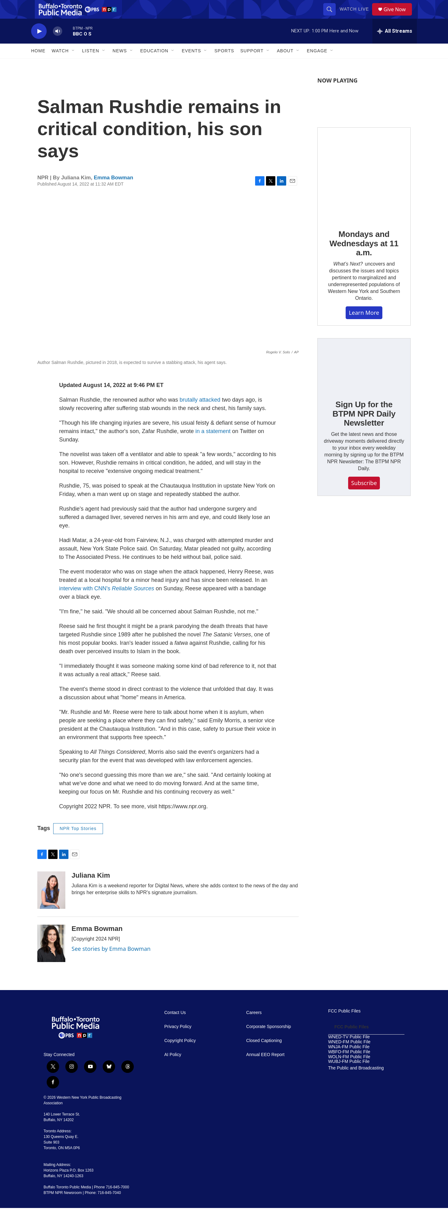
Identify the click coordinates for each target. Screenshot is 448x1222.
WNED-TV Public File (349, 1051)
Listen (90, 64)
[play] (39, 45)
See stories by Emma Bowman (111, 962)
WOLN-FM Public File (349, 1071)
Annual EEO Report (265, 1068)
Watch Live (356, 16)
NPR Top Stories (78, 842)
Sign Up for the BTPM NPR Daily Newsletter (364, 428)
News (120, 64)
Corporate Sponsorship (268, 1040)
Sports (224, 64)
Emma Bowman (113, 192)
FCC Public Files (344, 1025)
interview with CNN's (106, 602)
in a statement (213, 445)
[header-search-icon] (331, 16)
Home (38, 64)
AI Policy (172, 1068)
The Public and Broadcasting (356, 1082)
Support (252, 64)
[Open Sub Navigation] (73, 64)
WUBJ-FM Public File (349, 1075)
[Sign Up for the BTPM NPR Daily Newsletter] (364, 378)
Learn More (364, 326)
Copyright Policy (180, 1054)
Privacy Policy (177, 1040)
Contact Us (175, 1026)
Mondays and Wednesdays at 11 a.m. (364, 257)
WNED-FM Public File (349, 1056)
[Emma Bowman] (51, 957)
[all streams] (394, 45)
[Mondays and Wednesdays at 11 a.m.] (364, 188)
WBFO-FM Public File (349, 1066)
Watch (60, 64)
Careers (254, 1026)
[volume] (57, 45)
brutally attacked (200, 414)
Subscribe (364, 497)
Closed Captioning (264, 1054)
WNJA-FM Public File (349, 1061)
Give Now (398, 16)
